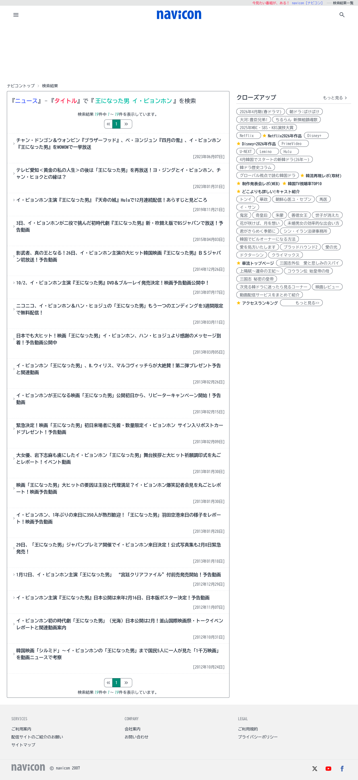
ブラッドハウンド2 (300, 247)
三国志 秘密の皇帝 (257, 279)
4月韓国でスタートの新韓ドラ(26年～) (274, 160)
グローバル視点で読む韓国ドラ (267, 176)
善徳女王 (299, 215)
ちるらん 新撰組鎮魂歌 (296, 120)
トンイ (246, 199)
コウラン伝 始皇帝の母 (308, 271)
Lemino (268, 152)
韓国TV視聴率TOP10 (305, 184)
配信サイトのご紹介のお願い (37, 737)
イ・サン (248, 207)
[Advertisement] (179, 52)
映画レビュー (327, 287)
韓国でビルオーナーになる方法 (267, 239)
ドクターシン (252, 255)
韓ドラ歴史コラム (256, 168)
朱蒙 (279, 215)
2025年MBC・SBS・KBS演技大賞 (266, 128)
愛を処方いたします (258, 247)
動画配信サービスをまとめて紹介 (269, 295)
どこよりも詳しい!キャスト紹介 (271, 192)
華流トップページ (258, 263)
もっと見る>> (301, 303)
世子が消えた (327, 215)
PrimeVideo (293, 144)
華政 (264, 199)
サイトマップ (23, 745)
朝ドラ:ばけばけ (304, 112)
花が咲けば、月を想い (260, 223)
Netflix (249, 136)
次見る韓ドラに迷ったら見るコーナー (273, 287)
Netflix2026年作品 (285, 136)
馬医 (323, 199)
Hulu (289, 152)
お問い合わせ (136, 737)
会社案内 (132, 729)
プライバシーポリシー (258, 737)
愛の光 (331, 247)
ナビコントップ (21, 86)
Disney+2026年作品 (259, 144)
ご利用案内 (21, 729)
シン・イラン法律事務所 (305, 231)
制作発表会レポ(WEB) (261, 184)
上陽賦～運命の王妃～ (260, 271)
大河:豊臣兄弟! (254, 120)
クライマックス (285, 255)
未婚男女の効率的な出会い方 (313, 223)
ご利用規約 (248, 729)
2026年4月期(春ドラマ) (261, 112)
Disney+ (316, 136)
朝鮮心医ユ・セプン (293, 199)
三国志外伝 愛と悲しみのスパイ (309, 263)
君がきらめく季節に (258, 231)
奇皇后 (262, 215)
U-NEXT (246, 152)
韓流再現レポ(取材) (324, 176)
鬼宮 (244, 215)
